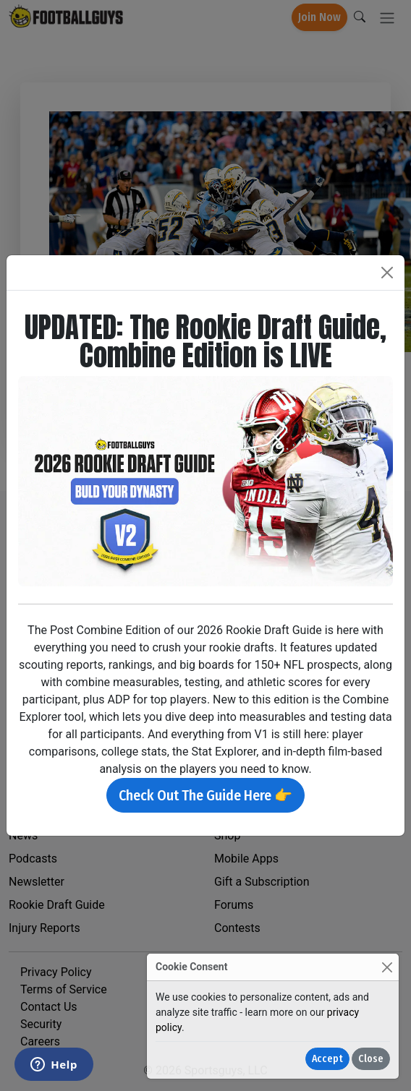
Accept (327, 1059)
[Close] (386, 967)
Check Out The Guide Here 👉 (205, 795)
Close (371, 1059)
